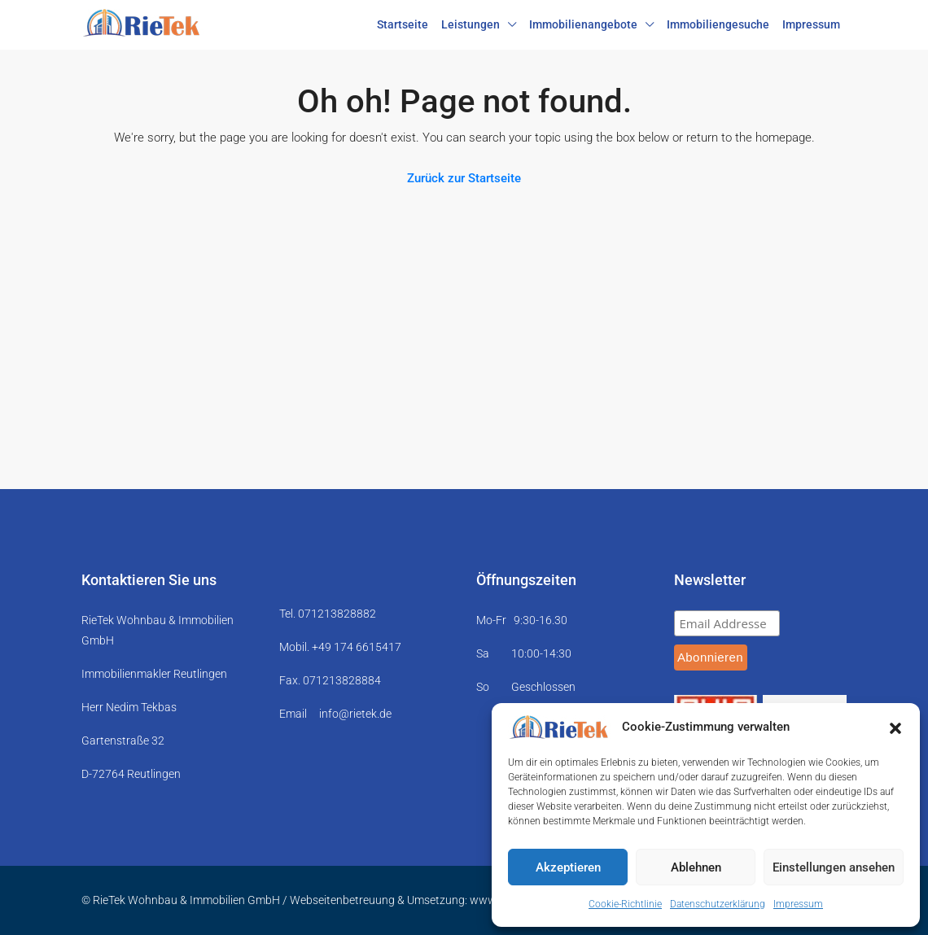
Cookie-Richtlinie (625, 904)
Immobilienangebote (583, 24)
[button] (895, 727)
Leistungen (470, 24)
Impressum (798, 904)
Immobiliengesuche (718, 24)
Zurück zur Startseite (464, 178)
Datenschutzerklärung (717, 904)
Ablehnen (696, 867)
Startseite (402, 24)
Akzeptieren (568, 867)
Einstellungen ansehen (834, 867)
